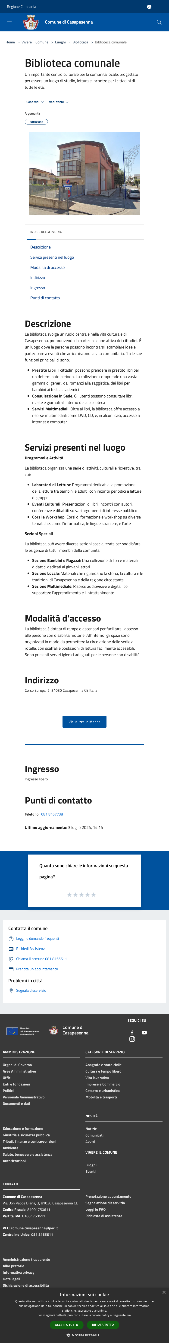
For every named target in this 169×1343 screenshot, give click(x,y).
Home (10, 42)
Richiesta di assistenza (103, 1216)
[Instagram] (132, 1039)
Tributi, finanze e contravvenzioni (29, 1141)
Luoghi (60, 42)
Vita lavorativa (97, 1077)
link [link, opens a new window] (129, 1315)
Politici (8, 1090)
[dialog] (84, 1315)
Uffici (7, 1077)
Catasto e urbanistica (102, 1090)
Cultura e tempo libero (103, 1071)
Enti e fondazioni (16, 1084)
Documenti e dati (16, 1103)
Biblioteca (80, 42)
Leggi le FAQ (95, 1209)
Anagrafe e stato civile (103, 1064)
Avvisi (90, 1141)
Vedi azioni (59, 102)
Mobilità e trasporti (101, 1097)
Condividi (35, 102)
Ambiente (10, 1148)
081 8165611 (42, 1234)
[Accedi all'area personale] (149, 6)
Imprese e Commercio (102, 1084)
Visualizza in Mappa (84, 722)
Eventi (90, 1171)
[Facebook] (132, 1033)
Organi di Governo (17, 1064)
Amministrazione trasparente (26, 1259)
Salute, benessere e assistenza (27, 1154)
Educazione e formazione (23, 1128)
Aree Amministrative (19, 1071)
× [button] (164, 1292)
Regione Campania (21, 6)
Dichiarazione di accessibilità (26, 1285)
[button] (84, 1335)
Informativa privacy (18, 1272)
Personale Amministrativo (24, 1097)
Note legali (11, 1279)
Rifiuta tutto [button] (103, 1325)
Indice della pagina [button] (46, 231)
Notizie (91, 1128)
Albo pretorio (13, 1266)
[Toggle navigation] (9, 21)
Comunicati (94, 1135)
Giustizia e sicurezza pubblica (26, 1135)
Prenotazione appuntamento (108, 1196)
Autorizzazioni (14, 1161)
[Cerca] (159, 22)
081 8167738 (52, 814)
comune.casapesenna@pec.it (34, 1228)
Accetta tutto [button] (66, 1325)
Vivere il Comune (35, 42)
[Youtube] (144, 1033)
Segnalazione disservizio (105, 1203)
